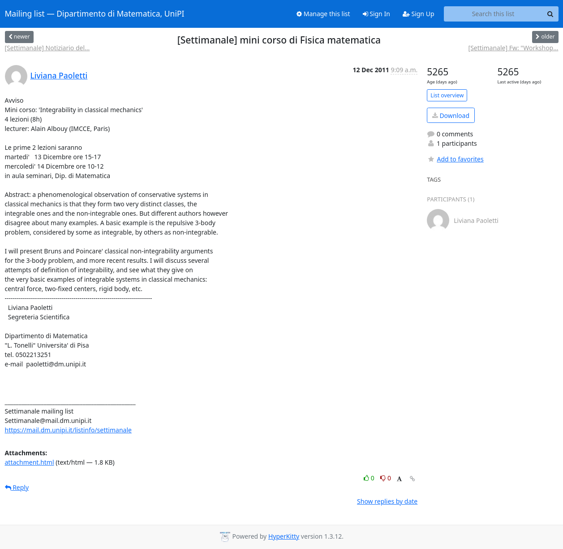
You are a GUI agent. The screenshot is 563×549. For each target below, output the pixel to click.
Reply (17, 487)
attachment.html (29, 462)
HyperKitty (283, 536)
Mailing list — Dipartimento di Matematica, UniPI (95, 14)
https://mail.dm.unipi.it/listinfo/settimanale (68, 430)
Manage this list (323, 13)
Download (450, 115)
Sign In (376, 13)
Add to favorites (455, 159)
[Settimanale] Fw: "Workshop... (513, 48)
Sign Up (418, 13)
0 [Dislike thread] (385, 478)
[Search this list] (493, 14)
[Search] (550, 14)
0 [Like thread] (370, 478)
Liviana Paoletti (59, 75)
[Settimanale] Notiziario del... (47, 48)
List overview (447, 95)
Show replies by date (387, 501)
